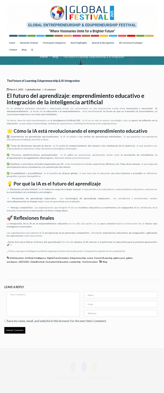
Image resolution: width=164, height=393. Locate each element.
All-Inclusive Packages (131, 43)
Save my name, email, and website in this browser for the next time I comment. (57, 321)
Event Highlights (79, 43)
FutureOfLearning (103, 258)
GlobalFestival (37, 261)
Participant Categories (54, 43)
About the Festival (29, 43)
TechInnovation (90, 261)
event (90, 258)
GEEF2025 (24, 261)
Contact (13, 50)
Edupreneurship (78, 258)
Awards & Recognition (103, 43)
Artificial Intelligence (35, 258)
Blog (24, 50)
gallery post (119, 258)
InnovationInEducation (57, 261)
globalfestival (34, 89)
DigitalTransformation (58, 258)
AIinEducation (17, 258)
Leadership (75, 261)
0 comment (50, 89)
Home (12, 43)
